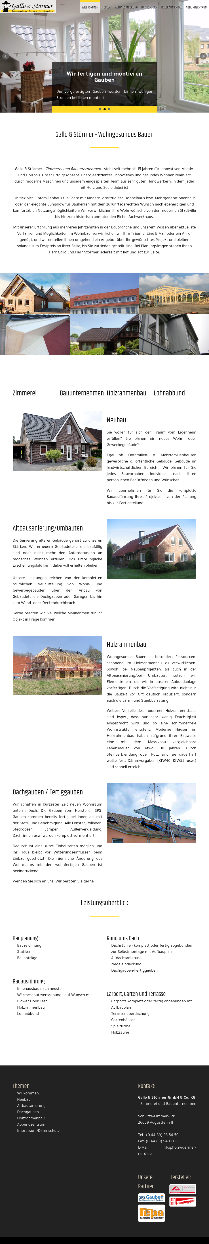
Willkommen (90, 7)
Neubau (107, 7)
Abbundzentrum (196, 7)
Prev (5, 56)
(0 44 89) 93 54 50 (162, 1135)
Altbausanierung (126, 7)
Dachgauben (149, 7)
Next (203, 56)
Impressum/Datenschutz (38, 1131)
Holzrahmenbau (171, 7)
